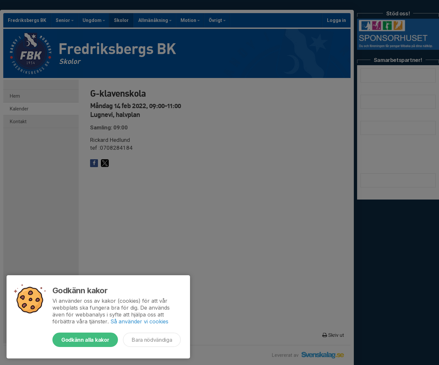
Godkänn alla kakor (85, 339)
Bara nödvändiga (152, 339)
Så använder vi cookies (139, 321)
